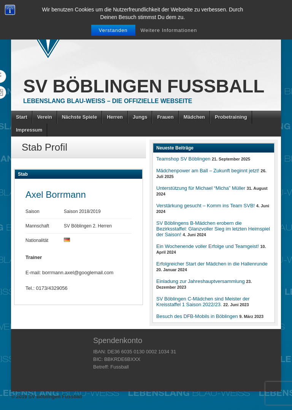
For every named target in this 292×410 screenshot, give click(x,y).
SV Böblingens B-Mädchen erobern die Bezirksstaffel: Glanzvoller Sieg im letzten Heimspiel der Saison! (213, 228)
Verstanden (113, 30)
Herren (115, 117)
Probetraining (231, 117)
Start (21, 117)
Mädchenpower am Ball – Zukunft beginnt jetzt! (207, 170)
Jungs (140, 117)
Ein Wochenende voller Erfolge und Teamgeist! (207, 246)
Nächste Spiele (79, 117)
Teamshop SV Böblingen (183, 159)
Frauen (165, 117)
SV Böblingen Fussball (144, 86)
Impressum (29, 130)
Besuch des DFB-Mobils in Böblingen (197, 316)
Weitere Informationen (169, 30)
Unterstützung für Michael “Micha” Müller (200, 188)
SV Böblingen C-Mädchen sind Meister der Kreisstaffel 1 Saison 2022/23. (203, 301)
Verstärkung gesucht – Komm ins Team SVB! (205, 205)
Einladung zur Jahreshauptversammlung (200, 281)
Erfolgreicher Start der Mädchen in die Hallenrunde (212, 264)
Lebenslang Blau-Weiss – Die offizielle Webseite (107, 101)
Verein (44, 117)
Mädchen (194, 117)
